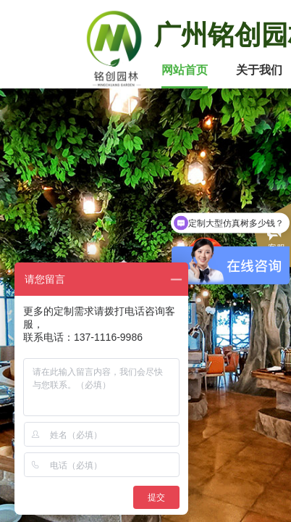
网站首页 (184, 70)
